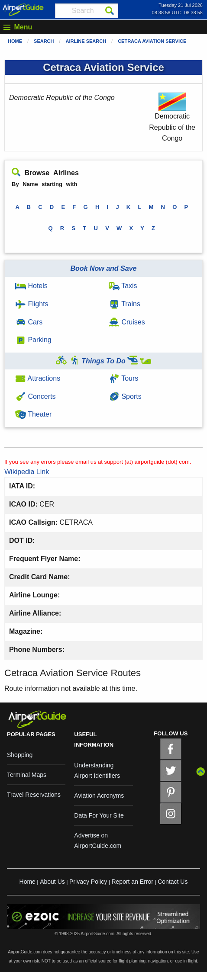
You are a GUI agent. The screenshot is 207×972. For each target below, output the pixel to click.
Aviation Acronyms (99, 795)
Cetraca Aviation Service (152, 41)
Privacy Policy (88, 881)
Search (44, 41)
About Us (52, 881)
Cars (28, 322)
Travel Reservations (34, 794)
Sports (125, 396)
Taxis (123, 285)
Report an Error (132, 881)
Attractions (37, 378)
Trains (124, 304)
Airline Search (86, 41)
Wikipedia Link (26, 471)
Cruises (127, 322)
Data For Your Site (98, 815)
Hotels (31, 285)
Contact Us (173, 881)
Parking (33, 339)
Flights (32, 304)
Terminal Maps (26, 774)
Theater (33, 414)
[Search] (109, 10)
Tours (123, 378)
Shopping (19, 754)
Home (15, 41)
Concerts (35, 396)
